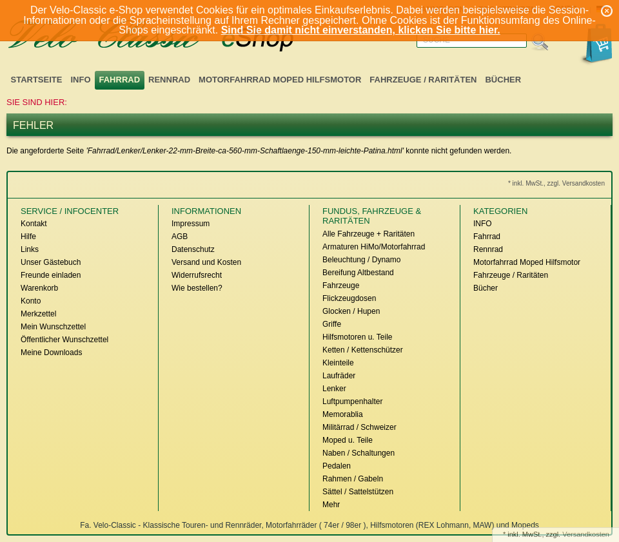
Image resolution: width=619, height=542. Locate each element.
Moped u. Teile (347, 440)
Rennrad (169, 79)
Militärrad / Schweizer (359, 427)
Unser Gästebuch (51, 262)
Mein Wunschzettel (53, 326)
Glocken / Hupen (351, 311)
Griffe (331, 324)
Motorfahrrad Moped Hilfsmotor (280, 79)
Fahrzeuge (340, 285)
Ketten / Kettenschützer (362, 349)
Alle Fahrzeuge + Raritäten (368, 233)
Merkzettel (38, 313)
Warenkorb (39, 288)
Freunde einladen (51, 275)
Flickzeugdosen (349, 298)
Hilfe (28, 236)
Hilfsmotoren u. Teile (357, 337)
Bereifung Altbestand (358, 272)
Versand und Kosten (206, 262)
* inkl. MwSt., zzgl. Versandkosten (556, 183)
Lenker (334, 388)
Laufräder (338, 375)
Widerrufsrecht (197, 275)
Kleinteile (338, 362)
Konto (31, 300)
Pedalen (336, 465)
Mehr (331, 504)
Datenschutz (193, 249)
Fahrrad (120, 79)
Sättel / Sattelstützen (357, 491)
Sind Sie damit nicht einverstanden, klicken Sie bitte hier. (360, 29)
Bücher (503, 79)
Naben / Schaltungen (358, 453)
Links (30, 249)
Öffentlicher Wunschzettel (64, 339)
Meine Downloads (51, 352)
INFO (80, 79)
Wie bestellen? (197, 288)
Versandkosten (585, 534)
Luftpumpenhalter (352, 401)
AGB (180, 236)
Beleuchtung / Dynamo (361, 259)
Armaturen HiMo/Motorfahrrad (373, 246)
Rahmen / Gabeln (352, 478)
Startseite (37, 79)
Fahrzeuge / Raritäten (423, 79)
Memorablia (342, 414)
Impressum (191, 223)
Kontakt (34, 223)
